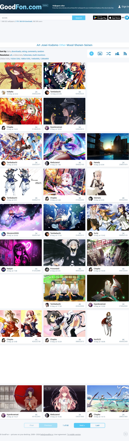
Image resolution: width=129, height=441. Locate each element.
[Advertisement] (64, 32)
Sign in (123, 6)
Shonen (78, 45)
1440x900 (35, 58)
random (40, 51)
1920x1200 (15, 58)
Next (82, 425)
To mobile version (74, 434)
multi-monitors (39, 55)
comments (32, 51)
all (11, 55)
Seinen (88, 45)
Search (79, 18)
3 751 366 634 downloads (23, 21)
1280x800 (44, 58)
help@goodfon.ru (46, 434)
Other (62, 45)
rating (24, 51)
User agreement (60, 434)
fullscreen (27, 55)
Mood (70, 45)
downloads (16, 51)
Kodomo (53, 45)
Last (97, 425)
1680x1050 (25, 58)
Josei (44, 45)
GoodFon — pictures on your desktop (16, 434)
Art (38, 45)
